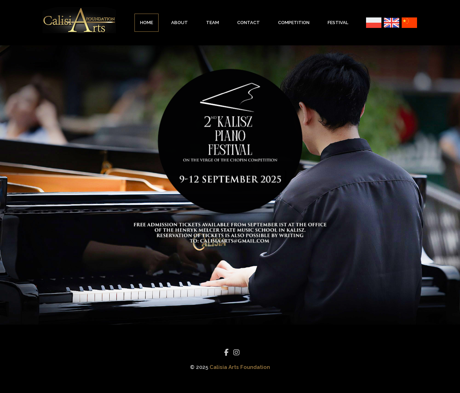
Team (212, 22)
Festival (338, 22)
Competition (293, 22)
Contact (248, 22)
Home (146, 22)
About (179, 22)
